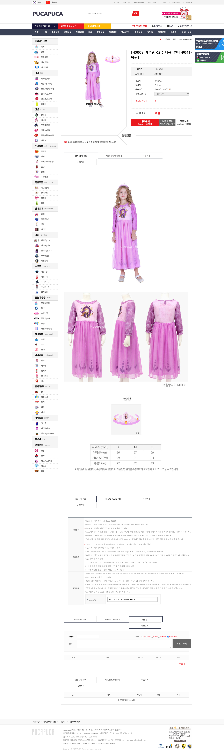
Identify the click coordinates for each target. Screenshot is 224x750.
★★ (149, 637)
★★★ (155, 637)
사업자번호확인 (74, 722)
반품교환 (189, 2)
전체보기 (181, 664)
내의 (174, 39)
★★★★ (163, 637)
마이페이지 (152, 2)
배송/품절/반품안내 (114, 156)
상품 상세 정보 (81, 156)
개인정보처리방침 (49, 722)
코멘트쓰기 (181, 643)
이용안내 (62, 722)
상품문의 (80, 162)
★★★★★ (173, 637)
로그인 (116, 2)
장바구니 (164, 2)
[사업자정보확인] (93, 733)
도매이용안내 (176, 2)
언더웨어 (167, 39)
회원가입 (126, 2)
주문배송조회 (139, 2)
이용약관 (36, 722)
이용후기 (146, 156)
